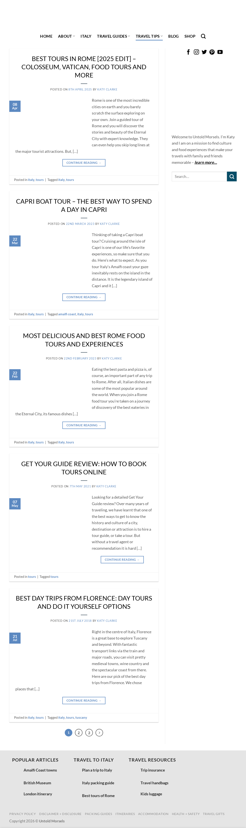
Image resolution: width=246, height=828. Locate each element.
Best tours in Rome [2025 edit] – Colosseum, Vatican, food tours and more (83, 67)
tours (40, 180)
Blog (173, 36)
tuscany (81, 717)
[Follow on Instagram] (196, 52)
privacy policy (22, 815)
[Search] (203, 36)
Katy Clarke (107, 89)
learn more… (205, 162)
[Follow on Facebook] (188, 52)
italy (86, 36)
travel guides (113, 36)
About (66, 36)
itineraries (125, 815)
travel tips (149, 36)
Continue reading (83, 162)
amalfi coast (67, 314)
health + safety (186, 815)
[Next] (100, 733)
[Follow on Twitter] (204, 52)
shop (189, 36)
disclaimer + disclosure (60, 815)
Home (46, 36)
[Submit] (232, 176)
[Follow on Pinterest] (212, 52)
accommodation (153, 815)
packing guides (98, 815)
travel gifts (213, 815)
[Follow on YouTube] (220, 52)
